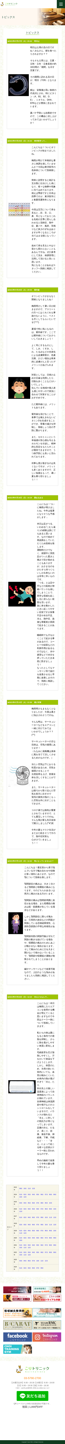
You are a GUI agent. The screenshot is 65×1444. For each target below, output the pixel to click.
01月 (20, 1194)
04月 (33, 1194)
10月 (25, 1188)
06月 (42, 1194)
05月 (37, 1194)
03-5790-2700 (32, 1378)
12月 (33, 1188)
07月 (46, 1194)
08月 (20, 1188)
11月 (29, 1188)
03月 (29, 1194)
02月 (25, 1194)
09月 (54, 1194)
